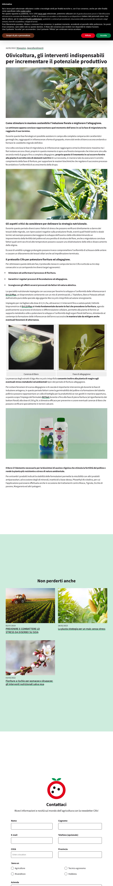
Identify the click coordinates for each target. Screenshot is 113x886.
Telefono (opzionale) (68, 835)
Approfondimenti (35, 48)
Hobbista (72, 874)
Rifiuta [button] (88, 35)
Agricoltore (20, 868)
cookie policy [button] (25, 11)
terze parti (42, 14)
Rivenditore (20, 874)
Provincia (63, 849)
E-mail (14, 835)
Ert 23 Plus (11, 294)
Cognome (62, 820)
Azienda (15, 882)
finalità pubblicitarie (34, 19)
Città (13, 849)
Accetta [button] (103, 35)
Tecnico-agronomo (77, 868)
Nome (14, 820)
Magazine (21, 48)
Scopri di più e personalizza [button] (18, 35)
